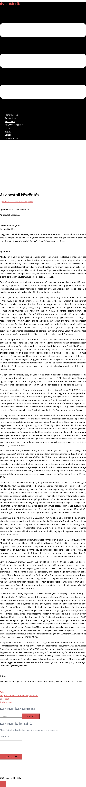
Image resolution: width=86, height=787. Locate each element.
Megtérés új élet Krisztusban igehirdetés (19, 695)
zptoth (4, 202)
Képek (8, 131)
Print (2, 692)
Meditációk (10, 121)
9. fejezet (5, 699)
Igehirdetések (11, 115)
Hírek (7, 128)
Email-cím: (4, 736)
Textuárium (10, 118)
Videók (8, 134)
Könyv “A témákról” (14, 124)
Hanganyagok (11, 138)
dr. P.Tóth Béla (10, 4)
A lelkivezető (6, 702)
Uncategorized (27, 202)
